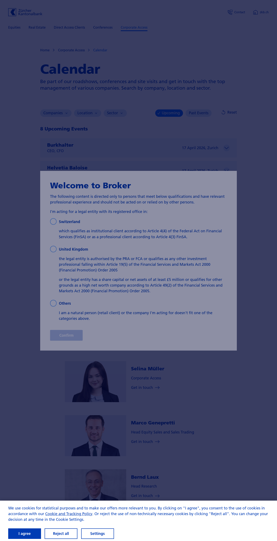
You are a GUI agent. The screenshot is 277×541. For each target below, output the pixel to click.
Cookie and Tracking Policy (68, 513)
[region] (138, 521)
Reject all (61, 533)
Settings (97, 533)
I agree (25, 533)
